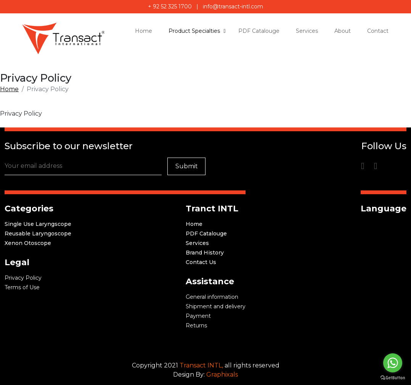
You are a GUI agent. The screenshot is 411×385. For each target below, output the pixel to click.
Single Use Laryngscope (38, 224)
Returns (196, 325)
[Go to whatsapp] (392, 362)
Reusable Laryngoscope (38, 233)
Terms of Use (22, 287)
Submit (186, 166)
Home (9, 89)
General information (212, 296)
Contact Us (201, 262)
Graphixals (222, 374)
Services (197, 243)
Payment (198, 316)
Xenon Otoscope (28, 243)
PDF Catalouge (206, 233)
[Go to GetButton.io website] (392, 377)
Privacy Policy (23, 277)
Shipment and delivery (216, 306)
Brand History (205, 252)
